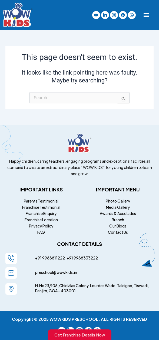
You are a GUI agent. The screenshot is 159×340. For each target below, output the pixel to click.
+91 (69, 257)
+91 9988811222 (50, 257)
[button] (146, 15)
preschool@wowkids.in (56, 272)
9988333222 (85, 257)
